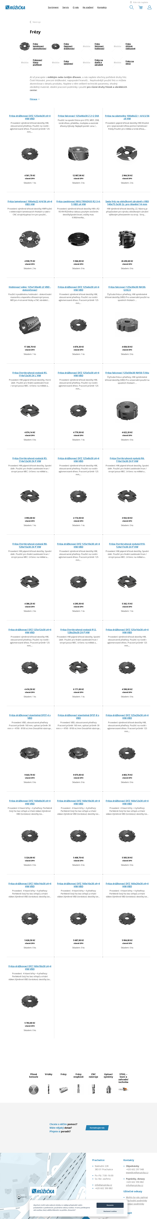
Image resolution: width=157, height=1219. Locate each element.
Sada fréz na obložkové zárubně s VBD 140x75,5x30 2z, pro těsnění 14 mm (127, 203)
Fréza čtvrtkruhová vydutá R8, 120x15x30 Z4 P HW (29, 545)
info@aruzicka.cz (103, 1184)
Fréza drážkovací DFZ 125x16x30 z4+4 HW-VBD (127, 631)
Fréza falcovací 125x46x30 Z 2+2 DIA (78, 115)
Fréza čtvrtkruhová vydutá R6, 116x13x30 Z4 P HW (127, 460)
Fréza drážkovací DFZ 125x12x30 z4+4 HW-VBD (29, 631)
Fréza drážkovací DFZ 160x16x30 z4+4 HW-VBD (78, 885)
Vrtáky (48, 1074)
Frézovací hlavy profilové (37, 62)
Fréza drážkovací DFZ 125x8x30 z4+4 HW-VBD (78, 460)
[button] (35, 99)
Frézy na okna (130, 62)
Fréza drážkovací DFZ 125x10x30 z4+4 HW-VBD (78, 545)
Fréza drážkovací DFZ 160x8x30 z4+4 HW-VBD (30, 802)
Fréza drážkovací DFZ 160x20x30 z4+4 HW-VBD (127, 885)
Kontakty (102, 7)
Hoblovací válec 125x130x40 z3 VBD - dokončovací (30, 288)
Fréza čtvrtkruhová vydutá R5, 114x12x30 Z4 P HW (29, 460)
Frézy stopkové (78, 1075)
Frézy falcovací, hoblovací (99, 46)
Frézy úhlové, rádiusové (130, 46)
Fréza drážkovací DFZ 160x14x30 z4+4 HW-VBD (29, 885)
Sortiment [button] (53, 7)
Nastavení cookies (110, 1211)
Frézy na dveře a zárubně (99, 62)
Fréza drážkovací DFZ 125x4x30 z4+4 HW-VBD (30, 117)
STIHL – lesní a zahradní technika (123, 1078)
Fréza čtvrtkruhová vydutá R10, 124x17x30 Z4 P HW (127, 545)
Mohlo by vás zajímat (137, 1197)
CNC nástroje (93, 1075)
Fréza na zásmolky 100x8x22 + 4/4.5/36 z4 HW (127, 117)
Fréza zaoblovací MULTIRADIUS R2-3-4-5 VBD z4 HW (78, 203)
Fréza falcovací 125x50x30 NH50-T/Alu (127, 372)
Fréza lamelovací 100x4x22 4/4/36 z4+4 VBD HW (30, 203)
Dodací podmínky (135, 1203)
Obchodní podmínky (136, 1200)
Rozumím (110, 1205)
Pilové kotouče (33, 1075)
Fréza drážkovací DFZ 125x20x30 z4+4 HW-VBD (127, 717)
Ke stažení (88, 7)
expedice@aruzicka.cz (137, 1172)
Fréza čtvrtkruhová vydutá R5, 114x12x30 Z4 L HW (29, 374)
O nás (76, 7)
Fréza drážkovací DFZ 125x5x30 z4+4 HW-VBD (78, 374)
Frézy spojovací (68, 62)
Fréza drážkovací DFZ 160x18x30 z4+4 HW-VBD (29, 968)
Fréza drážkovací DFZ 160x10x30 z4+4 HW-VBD (78, 802)
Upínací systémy (108, 1075)
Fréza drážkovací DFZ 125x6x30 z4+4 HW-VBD (78, 288)
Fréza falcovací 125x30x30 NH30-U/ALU (127, 288)
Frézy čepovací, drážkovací (69, 46)
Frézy (63, 1074)
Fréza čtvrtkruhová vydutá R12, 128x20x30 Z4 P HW (78, 631)
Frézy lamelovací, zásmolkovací (39, 46)
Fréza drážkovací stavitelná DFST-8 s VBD (78, 717)
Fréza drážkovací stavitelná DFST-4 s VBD (30, 717)
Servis (65, 7)
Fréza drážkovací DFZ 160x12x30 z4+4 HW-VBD (127, 802)
